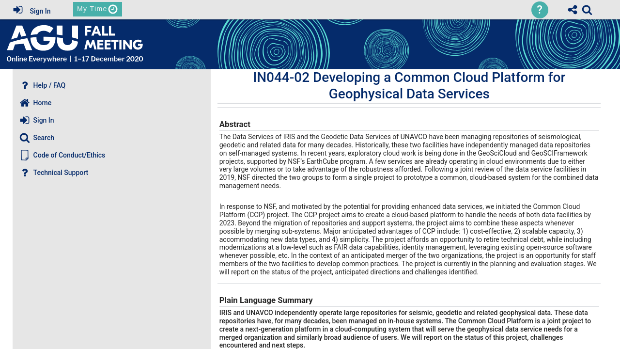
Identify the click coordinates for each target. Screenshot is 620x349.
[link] (587, 9)
